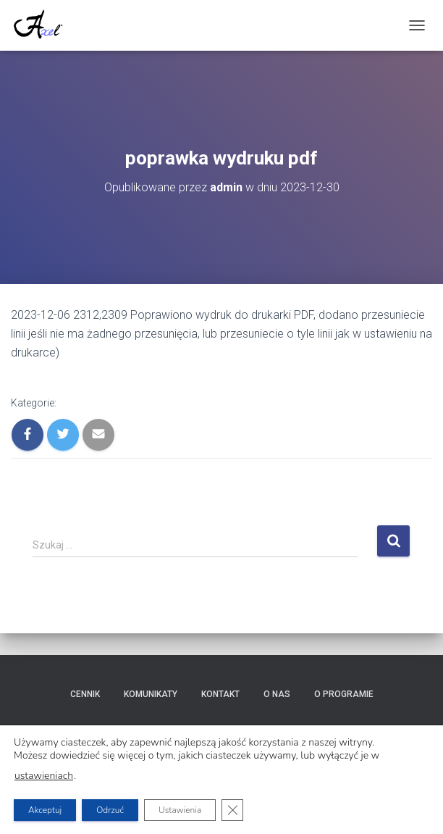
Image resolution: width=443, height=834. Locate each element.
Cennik (85, 694)
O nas (276, 694)
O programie (344, 694)
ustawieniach (43, 776)
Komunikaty (150, 694)
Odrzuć (110, 810)
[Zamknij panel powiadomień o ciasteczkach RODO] (232, 810)
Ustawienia (180, 810)
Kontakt (220, 694)
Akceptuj (45, 810)
